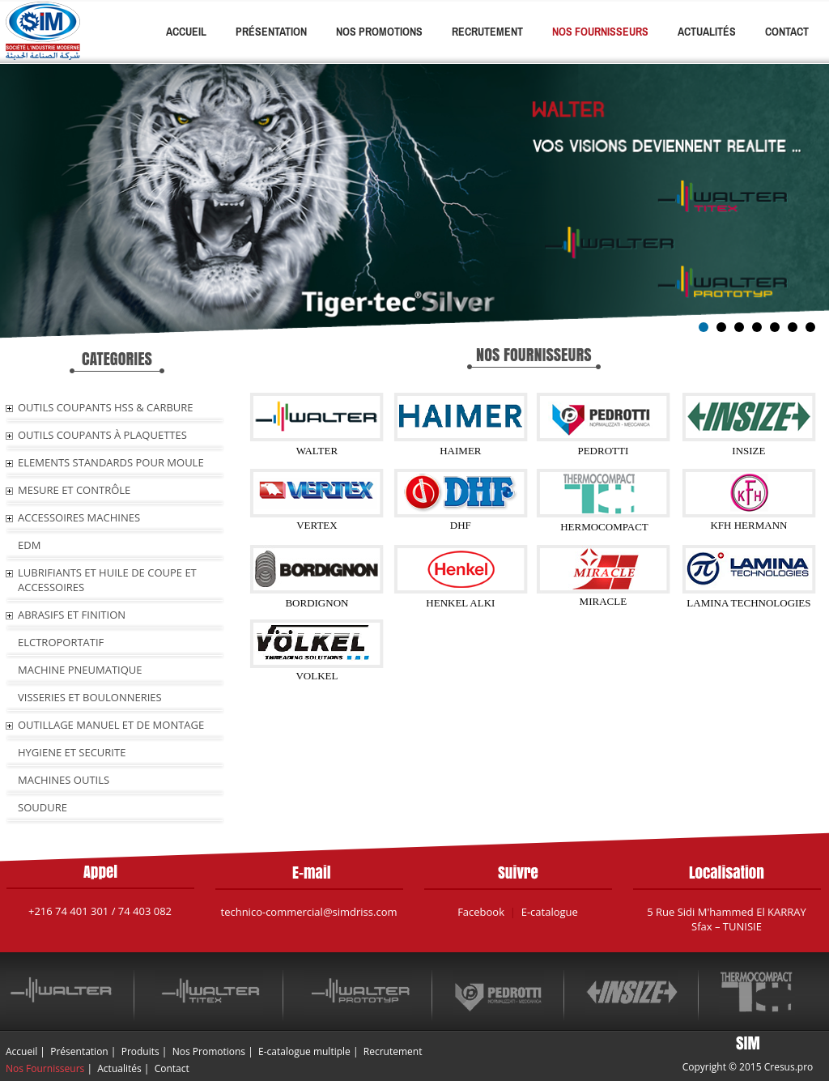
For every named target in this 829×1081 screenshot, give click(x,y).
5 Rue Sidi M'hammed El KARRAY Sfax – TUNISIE (726, 919)
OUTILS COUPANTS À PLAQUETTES (102, 435)
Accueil (186, 31)
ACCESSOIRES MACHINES (79, 517)
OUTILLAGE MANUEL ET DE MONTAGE (111, 724)
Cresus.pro (789, 1067)
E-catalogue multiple (304, 1051)
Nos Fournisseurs (600, 31)
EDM (29, 545)
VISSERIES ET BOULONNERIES (90, 697)
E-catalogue (549, 911)
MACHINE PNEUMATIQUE (80, 669)
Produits (140, 1051)
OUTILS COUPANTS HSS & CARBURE (105, 407)
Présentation (271, 31)
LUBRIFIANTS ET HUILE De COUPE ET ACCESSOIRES (107, 579)
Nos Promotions (379, 31)
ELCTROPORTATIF (61, 642)
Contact (787, 31)
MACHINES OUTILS (63, 779)
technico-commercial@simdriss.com (309, 911)
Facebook (480, 911)
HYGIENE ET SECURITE (71, 752)
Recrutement (487, 31)
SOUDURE (42, 807)
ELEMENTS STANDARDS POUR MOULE (111, 462)
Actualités (707, 31)
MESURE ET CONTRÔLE (74, 490)
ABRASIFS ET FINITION (71, 614)
